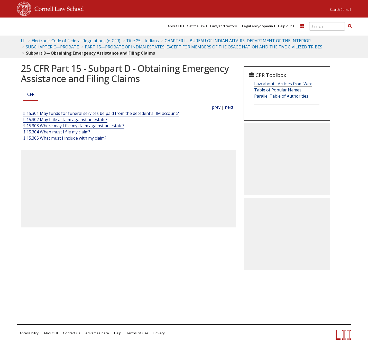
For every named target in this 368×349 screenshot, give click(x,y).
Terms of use (137, 333)
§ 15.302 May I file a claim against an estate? (65, 119)
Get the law (196, 26)
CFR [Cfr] (30, 94)
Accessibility (29, 333)
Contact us (71, 333)
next (229, 107)
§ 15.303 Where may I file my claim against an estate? (73, 126)
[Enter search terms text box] (327, 26)
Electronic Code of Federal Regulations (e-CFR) (76, 41)
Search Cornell (340, 9)
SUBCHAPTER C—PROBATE (52, 47)
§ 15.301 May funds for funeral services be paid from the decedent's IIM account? (101, 113)
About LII (175, 26)
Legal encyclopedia (257, 26)
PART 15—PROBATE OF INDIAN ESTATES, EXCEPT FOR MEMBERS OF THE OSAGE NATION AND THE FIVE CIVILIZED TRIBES (203, 47)
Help (117, 333)
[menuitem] (174, 26)
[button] (350, 26)
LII (23, 41)
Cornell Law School (57, 8)
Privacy (159, 333)
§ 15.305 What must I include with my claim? (64, 138)
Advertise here (97, 333)
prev (216, 107)
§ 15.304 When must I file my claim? (56, 132)
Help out (285, 26)
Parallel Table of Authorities (281, 96)
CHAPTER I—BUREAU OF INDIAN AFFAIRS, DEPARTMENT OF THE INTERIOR (238, 41)
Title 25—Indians (142, 41)
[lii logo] (74, 26)
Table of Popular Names (277, 90)
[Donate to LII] (302, 26)
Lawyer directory (223, 26)
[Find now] (350, 26)
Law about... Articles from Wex (283, 84)
